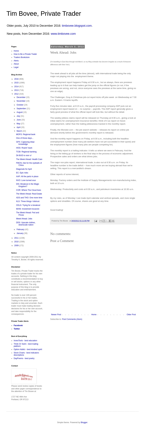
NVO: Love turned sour (26, 180)
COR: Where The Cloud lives (28, 190)
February (21, 229)
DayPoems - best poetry (24, 358)
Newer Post (56, 314)
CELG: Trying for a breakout (28, 205)
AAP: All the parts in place (27, 176)
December (21, 97)
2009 (16, 245)
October (20, 105)
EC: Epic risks (22, 173)
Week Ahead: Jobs (24, 219)
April (19, 127)
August (20, 112)
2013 (16, 90)
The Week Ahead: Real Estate (29, 194)
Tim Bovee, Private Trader (43, 13)
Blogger (84, 422)
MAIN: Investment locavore (27, 209)
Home (94, 314)
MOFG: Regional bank (25, 134)
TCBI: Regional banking (26, 152)
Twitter (17, 329)
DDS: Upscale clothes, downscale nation (25, 223)
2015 (16, 83)
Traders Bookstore (21, 57)
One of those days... (24, 138)
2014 (16, 86)
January (20, 233)
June (19, 120)
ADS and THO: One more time (29, 198)
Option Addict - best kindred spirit (28, 349)
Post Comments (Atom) (72, 319)
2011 (16, 238)
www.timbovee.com (63, 33)
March (20, 131)
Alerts (16, 61)
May (19, 124)
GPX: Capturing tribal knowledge (25, 143)
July (19, 116)
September (22, 108)
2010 (16, 242)
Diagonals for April (24, 169)
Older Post (131, 314)
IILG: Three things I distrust (27, 201)
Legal (16, 67)
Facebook (18, 325)
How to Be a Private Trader (25, 54)
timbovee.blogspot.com (77, 25)
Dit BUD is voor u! (23, 155)
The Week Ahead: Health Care (29, 159)
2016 (16, 79)
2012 (16, 94)
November (21, 101)
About (16, 64)
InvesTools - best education (25, 340)
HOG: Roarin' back (24, 148)
